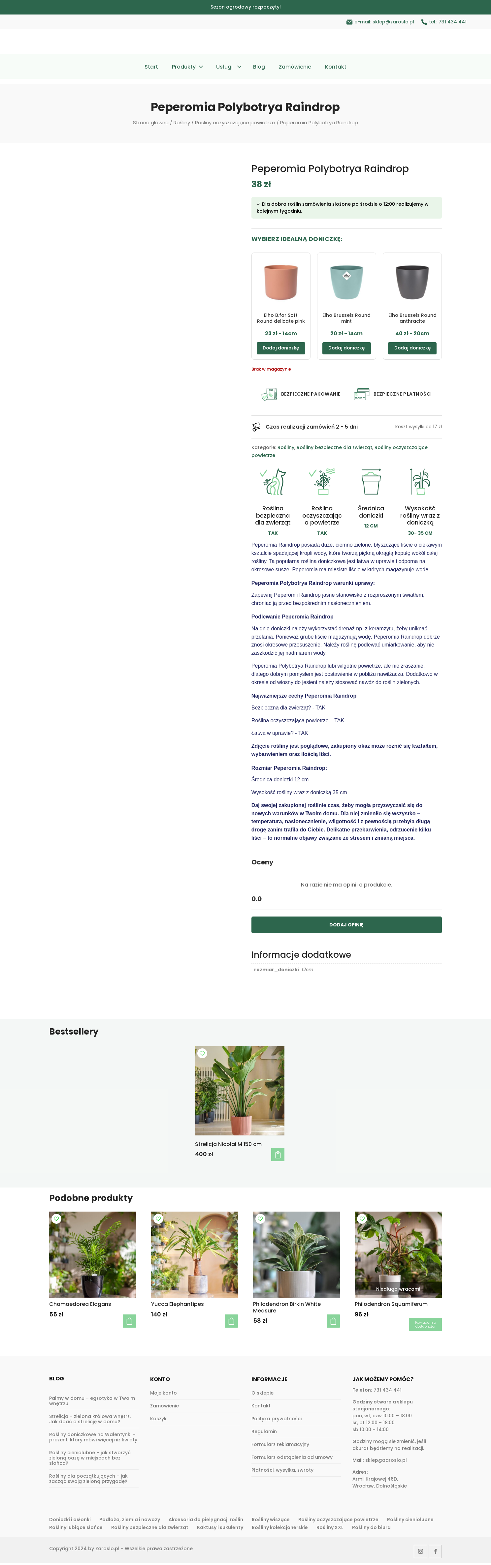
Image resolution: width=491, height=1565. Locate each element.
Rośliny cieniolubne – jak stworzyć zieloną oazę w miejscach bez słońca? (90, 1459)
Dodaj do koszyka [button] (277, 1156)
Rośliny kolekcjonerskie (280, 1529)
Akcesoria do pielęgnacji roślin (206, 1521)
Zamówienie (295, 68)
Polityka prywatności (276, 1420)
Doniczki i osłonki (70, 1521)
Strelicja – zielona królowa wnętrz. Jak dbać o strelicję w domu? (90, 1421)
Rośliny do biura (371, 1529)
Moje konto (163, 1395)
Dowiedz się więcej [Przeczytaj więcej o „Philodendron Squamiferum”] (425, 1326)
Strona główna (151, 122)
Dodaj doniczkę (281, 349)
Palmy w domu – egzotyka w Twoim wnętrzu (92, 1403)
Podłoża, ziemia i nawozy (129, 1521)
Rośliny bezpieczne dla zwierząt (334, 449)
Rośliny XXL (330, 1529)
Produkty (184, 68)
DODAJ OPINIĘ (346, 926)
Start (151, 68)
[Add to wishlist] (202, 1055)
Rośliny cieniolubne (410, 1521)
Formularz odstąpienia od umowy (292, 1459)
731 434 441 (453, 21)
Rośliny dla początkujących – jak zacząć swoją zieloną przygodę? (88, 1481)
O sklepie (262, 1395)
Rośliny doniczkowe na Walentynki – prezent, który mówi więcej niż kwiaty (93, 1439)
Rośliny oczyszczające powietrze (235, 122)
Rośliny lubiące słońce (76, 1529)
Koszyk (158, 1420)
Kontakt (335, 68)
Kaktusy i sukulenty (220, 1529)
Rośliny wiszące (271, 1521)
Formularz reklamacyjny (280, 1446)
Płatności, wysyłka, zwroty (282, 1472)
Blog (259, 68)
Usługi (224, 68)
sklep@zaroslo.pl (393, 21)
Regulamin (264, 1433)
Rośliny (182, 122)
